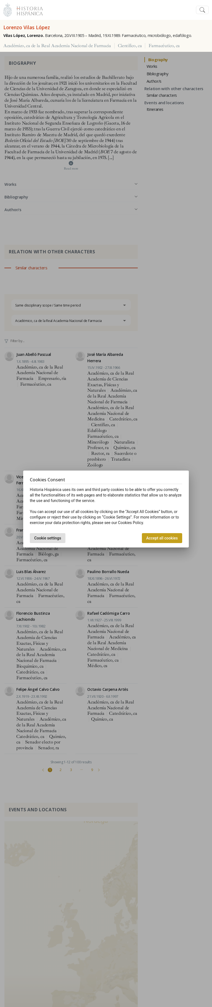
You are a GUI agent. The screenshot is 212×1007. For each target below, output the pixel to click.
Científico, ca (130, 46)
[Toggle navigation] (202, 10)
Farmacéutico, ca (164, 46)
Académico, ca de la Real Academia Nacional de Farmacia (57, 46)
